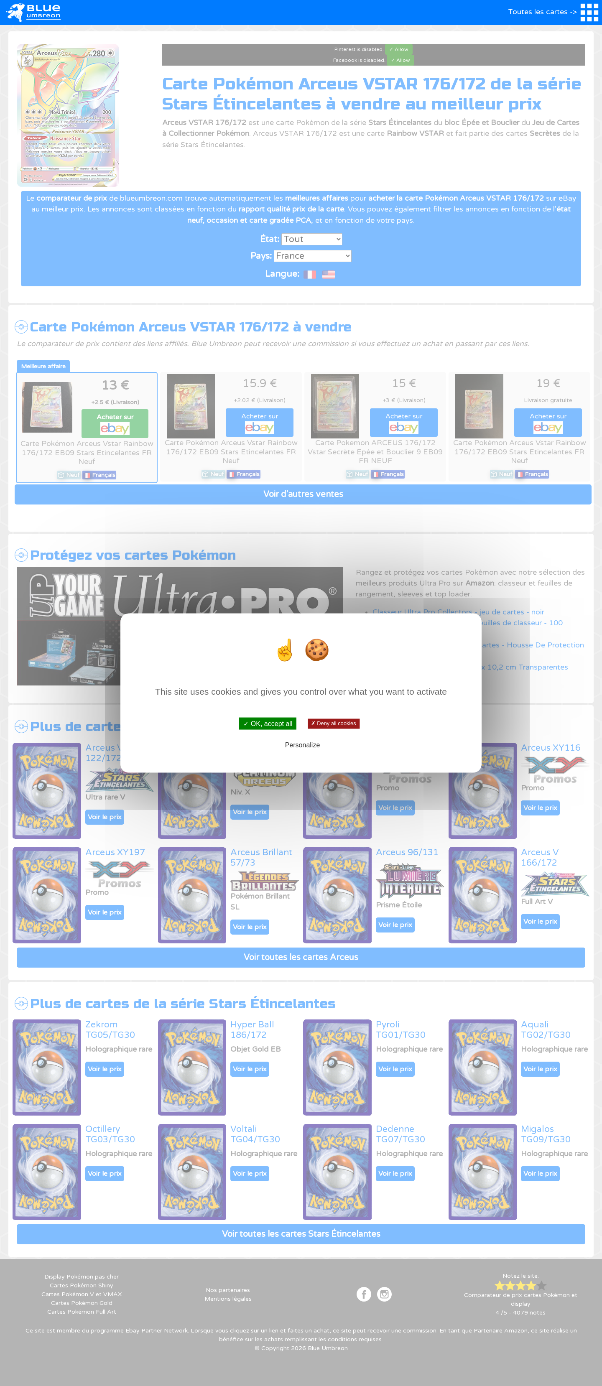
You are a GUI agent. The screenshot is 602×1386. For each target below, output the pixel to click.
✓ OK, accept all (267, 723)
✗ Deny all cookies (333, 723)
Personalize (302, 744)
